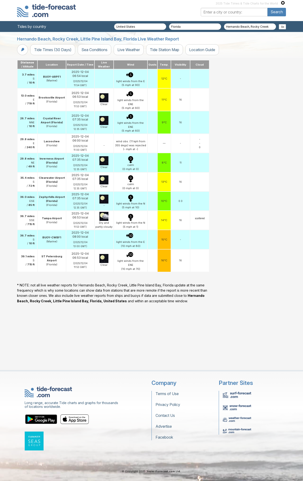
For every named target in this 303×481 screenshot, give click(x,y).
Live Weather (128, 49)
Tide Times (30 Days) (52, 49)
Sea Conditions (94, 49)
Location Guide (202, 49)
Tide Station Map (164, 49)
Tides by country (31, 26)
